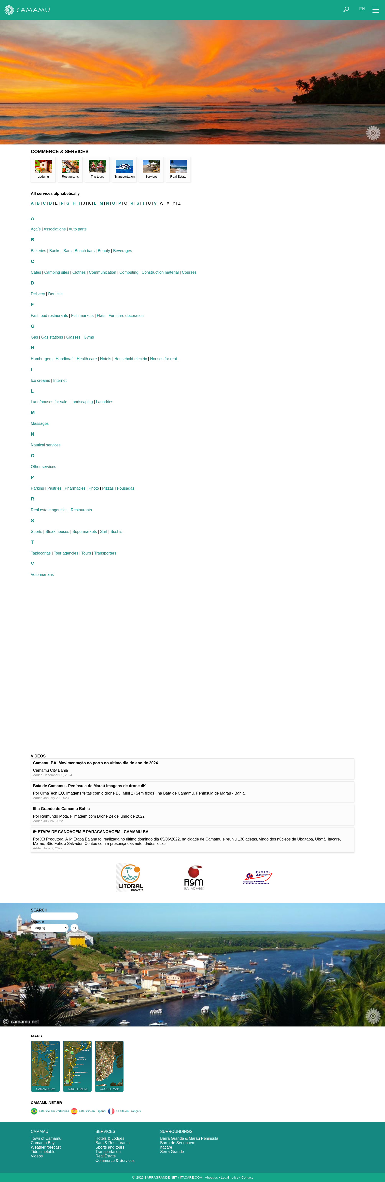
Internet (60, 380)
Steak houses (57, 531)
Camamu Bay (43, 1143)
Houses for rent (163, 359)
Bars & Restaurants (113, 1143)
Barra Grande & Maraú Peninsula (189, 1138)
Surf (103, 531)
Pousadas (125, 488)
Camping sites (56, 272)
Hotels (105, 359)
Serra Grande (172, 1152)
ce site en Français (124, 1111)
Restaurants (81, 510)
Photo (94, 488)
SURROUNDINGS (176, 1131)
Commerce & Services (115, 1160)
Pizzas (108, 488)
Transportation (108, 1152)
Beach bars (85, 251)
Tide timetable (43, 1152)
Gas (34, 337)
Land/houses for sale (49, 402)
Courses (189, 272)
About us (211, 1177)
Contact (247, 1177)
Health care (87, 359)
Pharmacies (75, 488)
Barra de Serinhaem (177, 1143)
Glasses (73, 337)
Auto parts (78, 229)
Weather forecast (46, 1147)
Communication (102, 272)
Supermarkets (84, 531)
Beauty (104, 251)
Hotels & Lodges (110, 1138)
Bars (67, 251)
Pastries (54, 488)
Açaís (36, 229)
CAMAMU (39, 1131)
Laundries (104, 402)
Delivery (38, 294)
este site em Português (50, 1111)
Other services (43, 467)
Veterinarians (42, 574)
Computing (128, 272)
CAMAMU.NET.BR (46, 1102)
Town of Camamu (46, 1138)
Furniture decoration (126, 315)
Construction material (160, 272)
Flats (101, 315)
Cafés (36, 272)
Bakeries (38, 251)
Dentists (55, 294)
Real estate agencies (49, 510)
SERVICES (105, 1131)
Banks (54, 251)
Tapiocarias (41, 553)
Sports (36, 531)
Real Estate (106, 1156)
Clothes (79, 272)
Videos (37, 1156)
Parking (37, 488)
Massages (40, 423)
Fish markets (82, 315)
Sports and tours (110, 1147)
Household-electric (130, 359)
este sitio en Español (88, 1111)
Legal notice (229, 1177)
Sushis (116, 531)
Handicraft (65, 359)
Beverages (122, 251)
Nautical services (45, 445)
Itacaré (166, 1147)
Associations (55, 229)
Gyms (89, 337)
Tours (86, 553)
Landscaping (81, 402)
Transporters (105, 553)
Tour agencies (66, 553)
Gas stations (52, 337)
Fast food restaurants (49, 315)
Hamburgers (41, 359)
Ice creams (40, 380)
